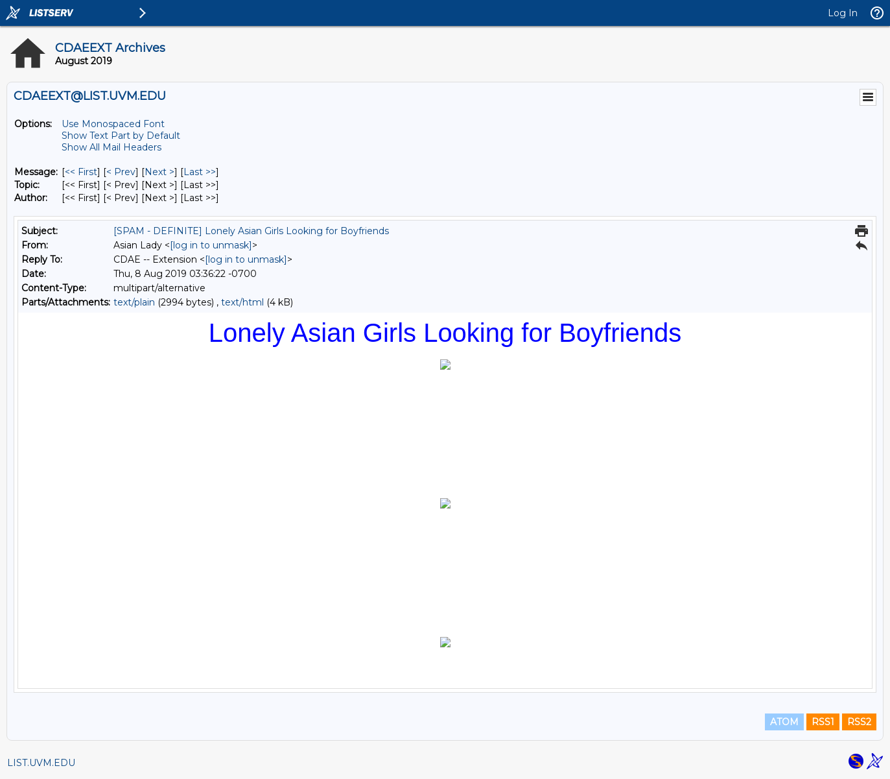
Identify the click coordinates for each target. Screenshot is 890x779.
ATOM (784, 722)
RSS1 (823, 722)
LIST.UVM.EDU (41, 763)
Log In (843, 13)
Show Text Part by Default (121, 135)
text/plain (134, 302)
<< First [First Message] (81, 172)
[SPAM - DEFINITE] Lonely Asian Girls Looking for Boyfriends (251, 231)
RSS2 (859, 722)
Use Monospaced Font (113, 124)
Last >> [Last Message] (199, 172)
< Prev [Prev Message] (120, 172)
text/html (242, 302)
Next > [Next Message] (159, 172)
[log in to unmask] (211, 245)
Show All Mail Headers (111, 147)
